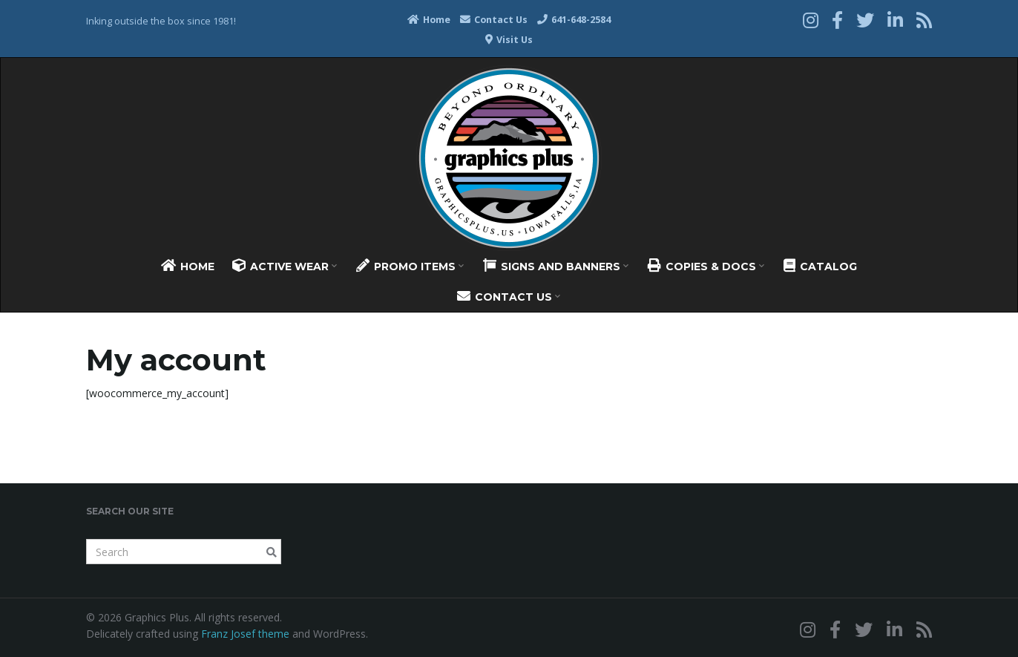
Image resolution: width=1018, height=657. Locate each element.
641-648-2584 (574, 19)
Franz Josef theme (245, 634)
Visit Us (509, 39)
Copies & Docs (706, 265)
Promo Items (410, 265)
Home (428, 19)
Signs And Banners (555, 265)
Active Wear (284, 265)
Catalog (820, 265)
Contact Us (494, 19)
